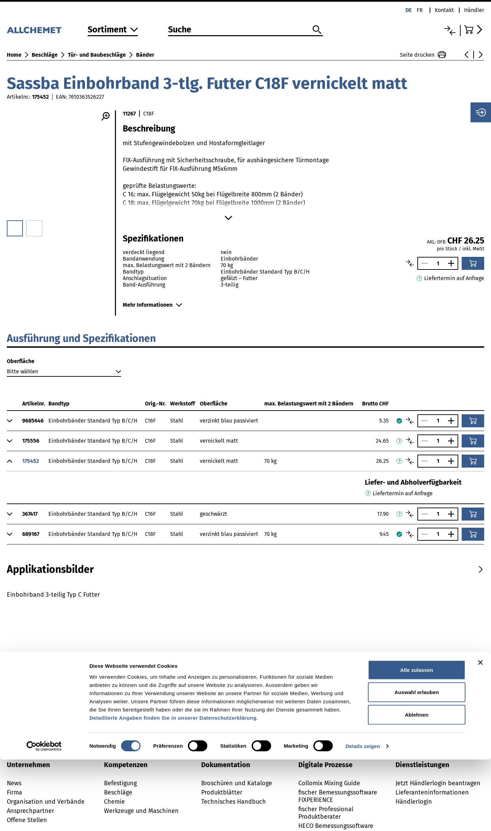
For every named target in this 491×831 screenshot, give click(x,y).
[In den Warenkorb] (473, 263)
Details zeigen (362, 817)
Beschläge (45, 55)
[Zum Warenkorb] (474, 29)
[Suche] (245, 30)
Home (14, 55)
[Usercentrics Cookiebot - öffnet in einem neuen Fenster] (44, 818)
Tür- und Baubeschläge (97, 55)
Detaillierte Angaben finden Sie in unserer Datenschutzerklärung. (173, 789)
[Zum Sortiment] (113, 30)
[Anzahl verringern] (423, 263)
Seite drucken (423, 55)
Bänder (145, 55)
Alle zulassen (416, 741)
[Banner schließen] (480, 734)
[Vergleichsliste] (450, 30)
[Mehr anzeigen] (228, 218)
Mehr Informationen (152, 305)
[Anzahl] (438, 263)
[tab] (50, 569)
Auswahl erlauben (417, 764)
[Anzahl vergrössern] (453, 263)
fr (420, 10)
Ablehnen (416, 786)
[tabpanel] (245, 613)
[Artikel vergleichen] (410, 263)
